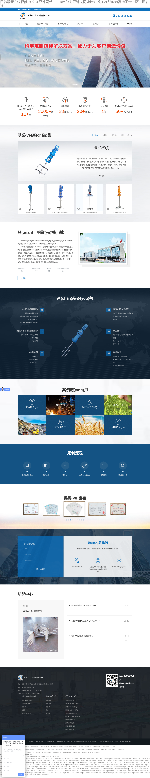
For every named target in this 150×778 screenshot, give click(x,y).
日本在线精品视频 (121, 773)
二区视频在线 (67, 773)
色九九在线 (79, 775)
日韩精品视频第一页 (96, 771)
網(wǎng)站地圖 (82, 743)
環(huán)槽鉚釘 (46, 754)
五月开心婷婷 (107, 763)
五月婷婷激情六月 (40, 771)
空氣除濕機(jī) (97, 749)
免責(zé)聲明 (73, 743)
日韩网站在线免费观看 (39, 775)
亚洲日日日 (75, 773)
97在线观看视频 (45, 767)
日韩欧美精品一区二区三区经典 (63, 765)
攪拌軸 (114, 135)
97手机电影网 (84, 771)
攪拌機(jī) (95, 135)
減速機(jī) (105, 135)
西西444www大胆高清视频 (94, 763)
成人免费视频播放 (118, 769)
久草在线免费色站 (58, 761)
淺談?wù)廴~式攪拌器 (32, 613)
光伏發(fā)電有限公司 (92, 751)
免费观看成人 (142, 773)
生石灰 (113, 749)
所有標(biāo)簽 (92, 743)
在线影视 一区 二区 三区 (55, 773)
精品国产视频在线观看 (121, 771)
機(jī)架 (130, 135)
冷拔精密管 (120, 751)
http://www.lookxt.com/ (33, 696)
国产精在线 (86, 775)
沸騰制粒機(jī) (45, 749)
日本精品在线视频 (117, 763)
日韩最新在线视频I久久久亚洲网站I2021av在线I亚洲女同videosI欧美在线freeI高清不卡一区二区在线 (29, 759)
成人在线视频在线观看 (81, 765)
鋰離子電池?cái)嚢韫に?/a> (82, 638)
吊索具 (81, 749)
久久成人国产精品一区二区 (59, 763)
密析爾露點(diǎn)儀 (57, 749)
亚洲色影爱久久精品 (132, 765)
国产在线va (76, 771)
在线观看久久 (142, 767)
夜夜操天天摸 (128, 763)
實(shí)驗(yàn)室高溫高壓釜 (26, 751)
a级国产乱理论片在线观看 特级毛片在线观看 (123, 761)
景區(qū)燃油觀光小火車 (108, 751)
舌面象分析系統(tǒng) (70, 749)
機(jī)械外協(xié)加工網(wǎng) (91, 754)
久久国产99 (45, 777)
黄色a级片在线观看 (25, 775)
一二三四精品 (51, 771)
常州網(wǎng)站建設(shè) (124, 743)
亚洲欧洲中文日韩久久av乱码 (26, 773)
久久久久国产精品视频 (34, 777)
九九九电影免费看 (118, 775)
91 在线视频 (38, 765)
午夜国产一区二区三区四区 (44, 761)
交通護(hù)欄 (76, 754)
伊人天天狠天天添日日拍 (58, 767)
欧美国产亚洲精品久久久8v (77, 763)
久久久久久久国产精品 (102, 761)
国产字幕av (94, 775)
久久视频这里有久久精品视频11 (58, 769)
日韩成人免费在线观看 (121, 767)
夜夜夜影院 (109, 769)
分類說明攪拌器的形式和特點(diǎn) (85, 623)
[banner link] (75, 57)
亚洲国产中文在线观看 (107, 767)
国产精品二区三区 (47, 765)
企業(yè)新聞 (119, 596)
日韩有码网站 (32, 769)
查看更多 (101, 176)
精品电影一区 (133, 767)
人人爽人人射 (121, 765)
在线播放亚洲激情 (108, 771)
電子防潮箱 (106, 749)
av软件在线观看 (84, 767)
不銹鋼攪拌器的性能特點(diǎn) (83, 608)
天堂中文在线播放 (138, 763)
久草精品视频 (129, 775)
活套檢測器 (36, 754)
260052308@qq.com (35, 9)
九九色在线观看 (94, 767)
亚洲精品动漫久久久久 (28, 771)
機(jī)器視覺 (50, 751)
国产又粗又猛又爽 (42, 769)
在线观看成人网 (139, 775)
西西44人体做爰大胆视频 (87, 761)
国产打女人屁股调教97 (44, 763)
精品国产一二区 (70, 775)
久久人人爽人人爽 (111, 765)
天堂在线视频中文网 (87, 769)
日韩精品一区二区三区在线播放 (30, 767)
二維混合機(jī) (80, 751)
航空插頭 (59, 751)
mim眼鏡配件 (57, 754)
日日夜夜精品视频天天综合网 (55, 775)
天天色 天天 (133, 771)
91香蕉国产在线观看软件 (87, 773)
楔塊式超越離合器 (69, 751)
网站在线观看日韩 (101, 773)
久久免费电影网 (100, 765)
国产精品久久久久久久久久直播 (26, 763)
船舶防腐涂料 (67, 754)
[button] (73, 84)
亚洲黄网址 (111, 773)
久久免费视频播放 (99, 769)
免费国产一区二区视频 (72, 761)
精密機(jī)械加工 (41, 751)
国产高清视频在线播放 (105, 775)
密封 (122, 135)
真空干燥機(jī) (35, 749)
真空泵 (27, 749)
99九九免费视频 (132, 773)
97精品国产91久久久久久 (64, 771)
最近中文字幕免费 (72, 767)
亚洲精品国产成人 (41, 773)
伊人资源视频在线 (74, 769)
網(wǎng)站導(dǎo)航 (29, 698)
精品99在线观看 (30, 761)
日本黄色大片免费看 (27, 765)
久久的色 (91, 765)
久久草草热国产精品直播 (132, 769)
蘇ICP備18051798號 (63, 743)
